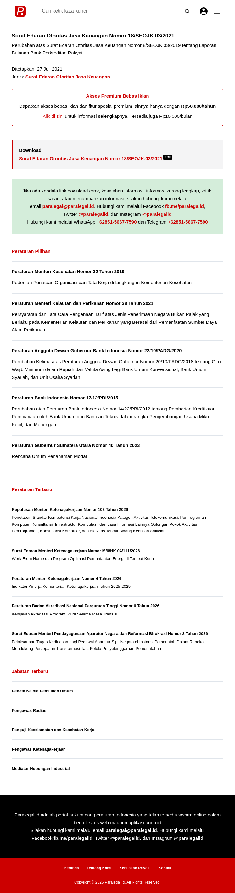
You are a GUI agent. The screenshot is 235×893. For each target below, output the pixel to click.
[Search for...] (109, 11)
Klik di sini (53, 116)
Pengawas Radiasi (29, 710)
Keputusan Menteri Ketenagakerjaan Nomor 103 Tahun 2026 (70, 509)
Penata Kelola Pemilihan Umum (42, 691)
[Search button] (187, 11)
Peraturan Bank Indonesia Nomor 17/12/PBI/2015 (65, 397)
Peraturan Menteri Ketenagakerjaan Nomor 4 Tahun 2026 (66, 578)
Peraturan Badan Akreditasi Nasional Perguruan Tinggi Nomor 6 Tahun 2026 (85, 606)
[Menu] (217, 11)
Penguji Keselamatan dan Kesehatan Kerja (53, 729)
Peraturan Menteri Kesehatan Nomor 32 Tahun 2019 (68, 271)
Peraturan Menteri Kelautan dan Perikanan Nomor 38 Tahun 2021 (82, 303)
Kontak (165, 868)
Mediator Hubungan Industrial (41, 768)
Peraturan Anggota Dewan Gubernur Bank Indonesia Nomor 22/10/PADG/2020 (97, 350)
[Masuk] (204, 11)
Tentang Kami (99, 868)
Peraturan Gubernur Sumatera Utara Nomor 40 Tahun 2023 (76, 445)
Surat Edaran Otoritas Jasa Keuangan (67, 76)
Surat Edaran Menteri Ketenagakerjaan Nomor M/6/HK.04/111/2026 (76, 550)
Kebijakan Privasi (134, 868)
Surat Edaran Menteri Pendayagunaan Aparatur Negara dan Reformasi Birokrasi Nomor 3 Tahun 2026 (110, 633)
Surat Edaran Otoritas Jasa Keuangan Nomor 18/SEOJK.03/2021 (95, 158)
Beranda (71, 868)
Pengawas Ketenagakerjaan (38, 749)
